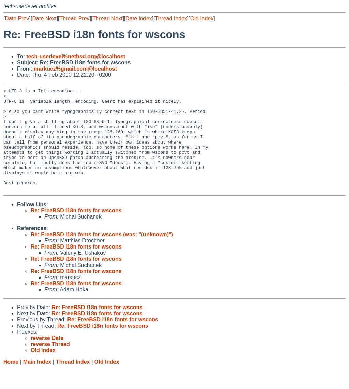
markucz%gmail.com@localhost (75, 69)
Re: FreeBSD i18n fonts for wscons (76, 231)
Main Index (37, 382)
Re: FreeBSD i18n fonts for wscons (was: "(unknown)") (102, 255)
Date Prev (17, 18)
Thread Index (171, 18)
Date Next (44, 18)
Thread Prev (75, 18)
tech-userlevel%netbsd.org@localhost (75, 56)
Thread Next (107, 18)
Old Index (201, 18)
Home (10, 382)
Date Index (138, 18)
